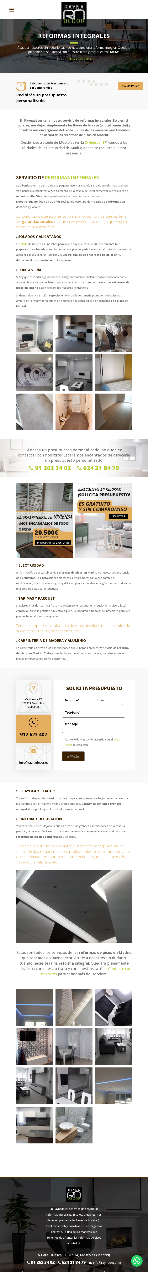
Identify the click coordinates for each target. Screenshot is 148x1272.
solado (23, 244)
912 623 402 (33, 734)
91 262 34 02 (50, 468)
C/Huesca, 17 (95, 142)
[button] (137, 1261)
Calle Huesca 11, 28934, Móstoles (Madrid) (74, 1255)
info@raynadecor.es (33, 762)
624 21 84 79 (98, 468)
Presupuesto (130, 86)
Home (60, 59)
